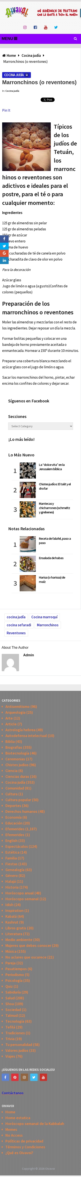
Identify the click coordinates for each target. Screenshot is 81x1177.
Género (11, 875)
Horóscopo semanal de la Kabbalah (34, 1123)
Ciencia (11, 770)
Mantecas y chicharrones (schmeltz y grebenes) (54, 507)
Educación (13, 823)
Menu (7, 38)
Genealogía (14, 869)
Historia (12, 887)
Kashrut (11, 922)
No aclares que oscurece (25, 957)
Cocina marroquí (44, 617)
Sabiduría (13, 992)
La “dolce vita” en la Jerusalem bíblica (52, 466)
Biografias (13, 747)
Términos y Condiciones (25, 1146)
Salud (10, 997)
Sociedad (13, 1009)
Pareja (10, 962)
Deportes (13, 805)
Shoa (9, 1003)
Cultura (11, 793)
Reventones (16, 633)
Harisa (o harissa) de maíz (52, 579)
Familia (11, 858)
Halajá (10, 881)
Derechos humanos (21, 811)
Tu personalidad (18, 1044)
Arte (9, 718)
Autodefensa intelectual (26, 735)
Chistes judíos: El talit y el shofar (55, 486)
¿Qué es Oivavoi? (19, 1152)
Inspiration (14, 910)
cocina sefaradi (19, 625)
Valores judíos (16, 1050)
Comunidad (14, 788)
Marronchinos (48, 625)
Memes (11, 1129)
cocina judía (16, 617)
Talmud (11, 1015)
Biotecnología (17, 753)
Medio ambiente (18, 939)
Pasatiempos (16, 968)
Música (10, 951)
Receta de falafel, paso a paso (55, 540)
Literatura (13, 933)
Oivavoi (50, 1169)
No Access (14, 1135)
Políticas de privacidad (24, 1141)
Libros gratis (15, 927)
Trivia (9, 1038)
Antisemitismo (17, 706)
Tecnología (14, 1021)
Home (10, 1111)
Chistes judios (17, 764)
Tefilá (10, 1027)
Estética (12, 852)
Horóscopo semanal (22, 898)
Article (11, 723)
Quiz (9, 986)
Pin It (6, 110)
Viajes (10, 1056)
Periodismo (14, 974)
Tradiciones (15, 1032)
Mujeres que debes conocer (28, 945)
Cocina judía (14, 75)
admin (28, 655)
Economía (13, 817)
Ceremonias (15, 758)
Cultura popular (18, 799)
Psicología (13, 980)
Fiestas (11, 863)
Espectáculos (16, 846)
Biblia (10, 741)
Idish (9, 904)
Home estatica (17, 1117)
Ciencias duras (17, 776)
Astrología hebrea (20, 729)
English (11, 840)
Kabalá (11, 916)
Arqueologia (15, 712)
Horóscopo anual (19, 893)
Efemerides (14, 828)
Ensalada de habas (51, 558)
